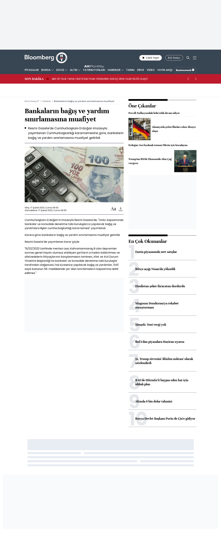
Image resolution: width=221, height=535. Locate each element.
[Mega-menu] (195, 57)
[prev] (188, 79)
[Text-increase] (113, 209)
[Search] (188, 57)
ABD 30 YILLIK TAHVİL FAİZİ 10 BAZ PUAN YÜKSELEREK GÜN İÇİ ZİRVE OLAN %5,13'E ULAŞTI (100, 79)
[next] (196, 79)
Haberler (46, 101)
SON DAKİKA (34, 79)
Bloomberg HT (32, 101)
